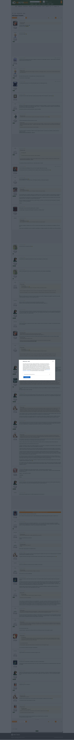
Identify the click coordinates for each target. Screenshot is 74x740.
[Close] (53, 361)
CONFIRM (28, 377)
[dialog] (37, 370)
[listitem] (37, 374)
